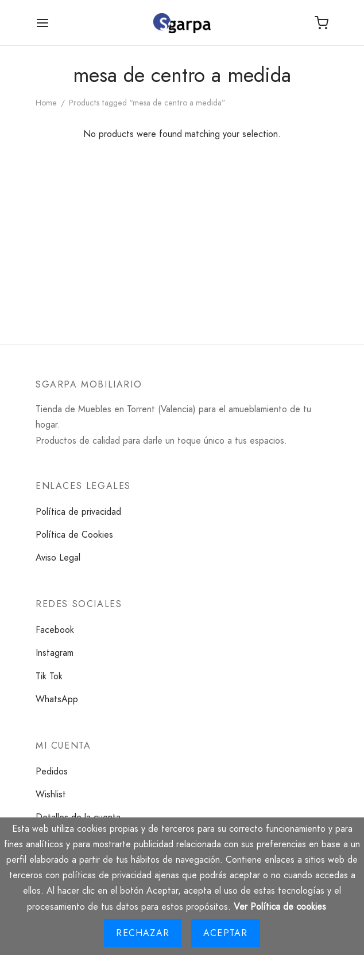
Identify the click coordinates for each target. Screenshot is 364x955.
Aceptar (225, 933)
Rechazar (142, 933)
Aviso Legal (58, 557)
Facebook (55, 629)
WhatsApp (57, 699)
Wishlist (51, 794)
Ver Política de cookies (280, 906)
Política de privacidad (78, 511)
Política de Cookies (74, 534)
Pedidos (52, 771)
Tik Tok (49, 676)
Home (46, 102)
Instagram (54, 652)
